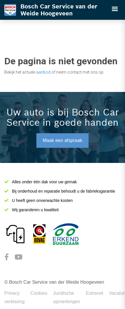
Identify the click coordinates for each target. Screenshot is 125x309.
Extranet (94, 293)
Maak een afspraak (62, 140)
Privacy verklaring (14, 297)
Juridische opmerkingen (66, 297)
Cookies (38, 293)
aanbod (43, 72)
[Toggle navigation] (115, 9)
